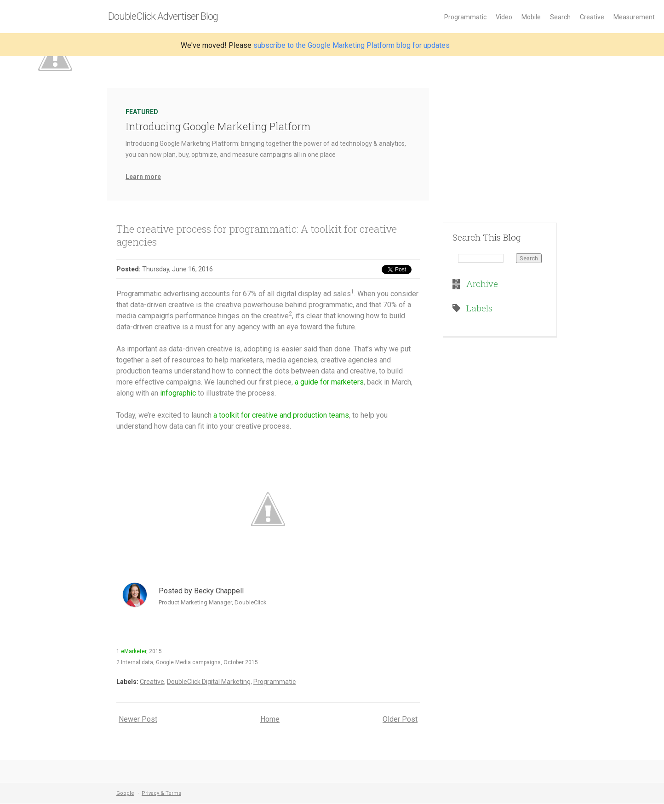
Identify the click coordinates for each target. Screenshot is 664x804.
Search (560, 17)
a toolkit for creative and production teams (281, 415)
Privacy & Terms (161, 793)
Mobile (531, 17)
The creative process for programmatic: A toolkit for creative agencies (256, 235)
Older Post (400, 719)
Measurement (634, 17)
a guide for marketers (329, 382)
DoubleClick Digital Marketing (209, 681)
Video (504, 17)
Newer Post (138, 719)
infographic (178, 393)
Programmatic (465, 17)
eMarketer (133, 651)
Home (270, 719)
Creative (592, 17)
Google (125, 793)
